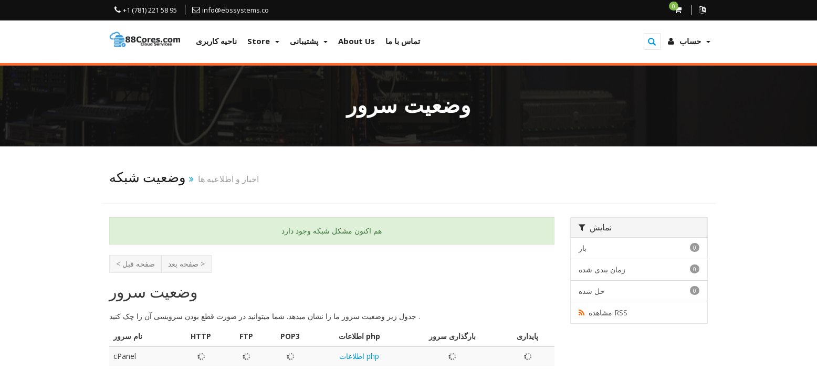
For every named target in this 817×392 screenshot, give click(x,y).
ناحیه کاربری (216, 41)
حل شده (639, 291)
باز (639, 248)
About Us (356, 41)
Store (263, 41)
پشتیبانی (309, 41)
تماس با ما (402, 41)
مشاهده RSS (603, 312)
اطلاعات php (359, 356)
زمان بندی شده (639, 269)
